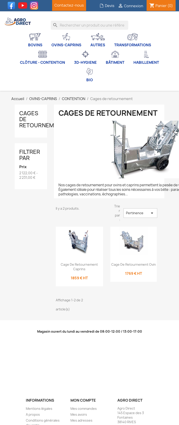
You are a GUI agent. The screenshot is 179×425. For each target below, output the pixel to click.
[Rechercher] (89, 25)
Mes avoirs (78, 414)
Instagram (35, 5)
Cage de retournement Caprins (79, 266)
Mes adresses (81, 420)
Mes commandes (83, 408)
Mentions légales (39, 408)
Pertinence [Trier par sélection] (140, 213)
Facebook (12, 5)
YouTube (23, 5)
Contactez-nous (69, 5)
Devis (106, 5)
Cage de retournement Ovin (133, 264)
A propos (33, 414)
